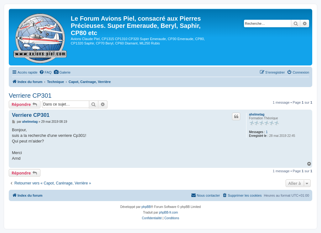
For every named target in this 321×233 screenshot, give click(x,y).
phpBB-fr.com (168, 212)
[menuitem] (45, 72)
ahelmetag (256, 114)
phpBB (146, 207)
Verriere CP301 (30, 95)
